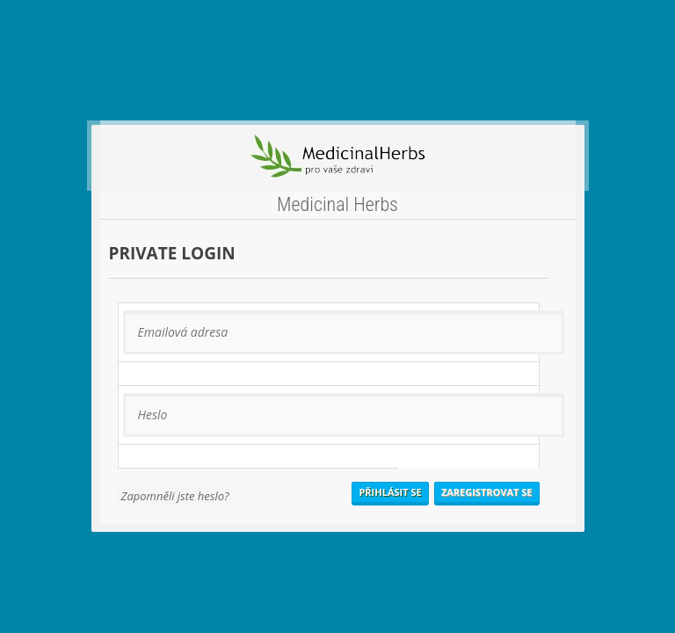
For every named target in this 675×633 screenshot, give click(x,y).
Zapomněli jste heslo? (175, 496)
